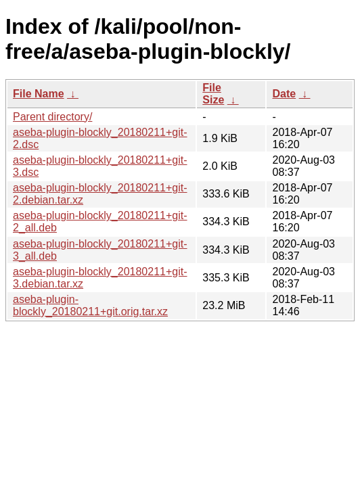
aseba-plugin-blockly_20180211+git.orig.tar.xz (90, 305)
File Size (213, 94)
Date (284, 93)
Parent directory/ (52, 116)
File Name (38, 93)
